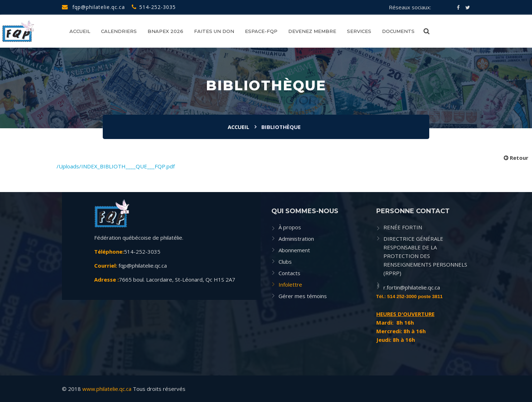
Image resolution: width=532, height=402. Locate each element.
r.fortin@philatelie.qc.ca (411, 287)
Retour (516, 157)
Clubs (285, 261)
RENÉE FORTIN (402, 227)
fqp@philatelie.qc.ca (93, 7)
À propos (290, 227)
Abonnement (294, 250)
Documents (398, 31)
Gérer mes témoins (303, 296)
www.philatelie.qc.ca (106, 388)
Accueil (79, 31)
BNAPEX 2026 (165, 31)
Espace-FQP (261, 31)
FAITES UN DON (214, 31)
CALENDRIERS (119, 31)
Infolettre (290, 284)
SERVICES (359, 31)
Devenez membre (312, 31)
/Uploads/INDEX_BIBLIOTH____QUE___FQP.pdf (116, 166)
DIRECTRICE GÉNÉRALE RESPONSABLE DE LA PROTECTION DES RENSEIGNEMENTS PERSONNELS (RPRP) (425, 256)
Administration (296, 238)
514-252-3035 (154, 7)
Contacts (289, 273)
